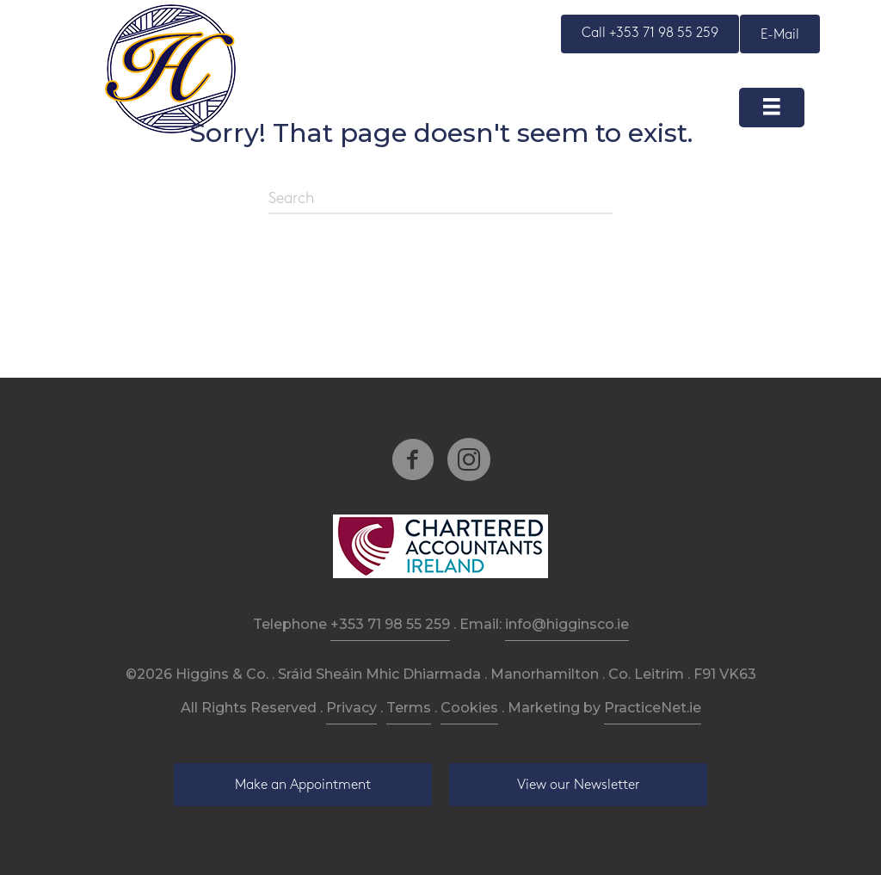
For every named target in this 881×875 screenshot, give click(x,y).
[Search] (440, 199)
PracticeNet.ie (652, 707)
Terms (408, 707)
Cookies (469, 707)
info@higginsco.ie (567, 624)
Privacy (351, 707)
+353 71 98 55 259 (390, 624)
